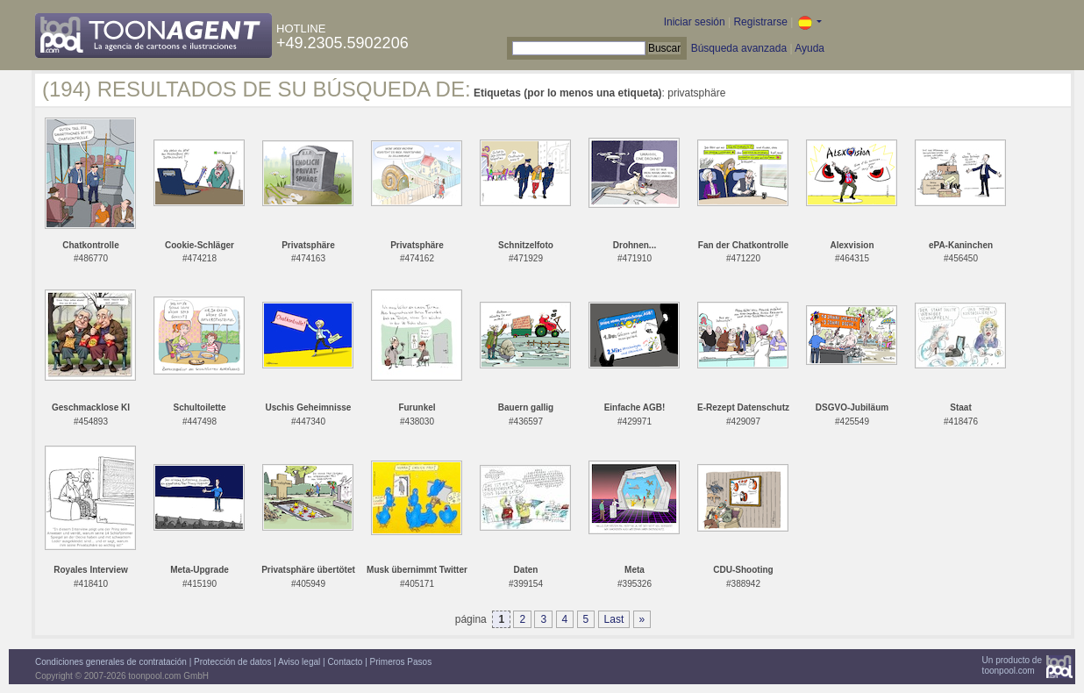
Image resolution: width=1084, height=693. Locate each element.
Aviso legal (299, 662)
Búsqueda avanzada (739, 48)
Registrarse (760, 22)
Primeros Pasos (401, 662)
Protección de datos (232, 662)
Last (614, 619)
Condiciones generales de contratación (111, 662)
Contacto (344, 662)
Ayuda (809, 48)
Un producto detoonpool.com (1012, 665)
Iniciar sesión (694, 22)
